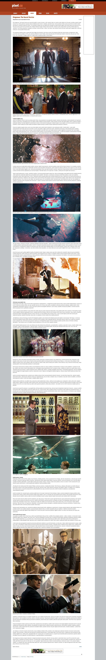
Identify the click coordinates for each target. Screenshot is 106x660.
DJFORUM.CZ (54, 0)
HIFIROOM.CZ (63, 0)
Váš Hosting (31, 656)
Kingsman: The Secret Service (23, 17)
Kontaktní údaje (23, 656)
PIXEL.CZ (72, 0)
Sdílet (80, 646)
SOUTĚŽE (56, 13)
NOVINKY (15, 13)
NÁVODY (32, 13)
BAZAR (47, 13)
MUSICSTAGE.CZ (45, 0)
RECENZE (24, 13)
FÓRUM (40, 13)
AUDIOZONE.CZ (35, 0)
